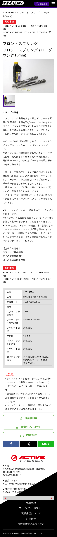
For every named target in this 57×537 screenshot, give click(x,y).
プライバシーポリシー (31, 508)
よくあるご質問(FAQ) (14, 260)
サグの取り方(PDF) (12, 256)
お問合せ (31, 518)
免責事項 (31, 502)
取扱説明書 (29, 418)
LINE (46, 443)
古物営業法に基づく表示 (31, 524)
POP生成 (28, 435)
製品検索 (42, 3)
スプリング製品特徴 (13, 252)
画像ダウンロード (28, 427)
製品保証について (31, 513)
